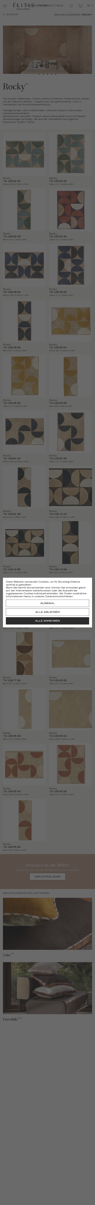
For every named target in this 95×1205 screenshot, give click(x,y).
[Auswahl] (47, 603)
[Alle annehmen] (47, 621)
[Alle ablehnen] (47, 612)
